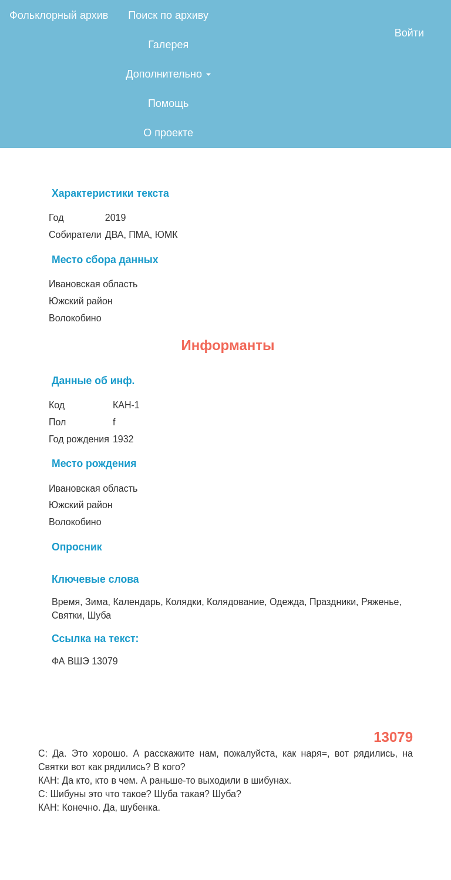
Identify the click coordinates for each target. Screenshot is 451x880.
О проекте (168, 133)
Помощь (168, 103)
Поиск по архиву (168, 15)
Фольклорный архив (58, 15)
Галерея (168, 45)
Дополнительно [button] (168, 74)
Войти (409, 33)
